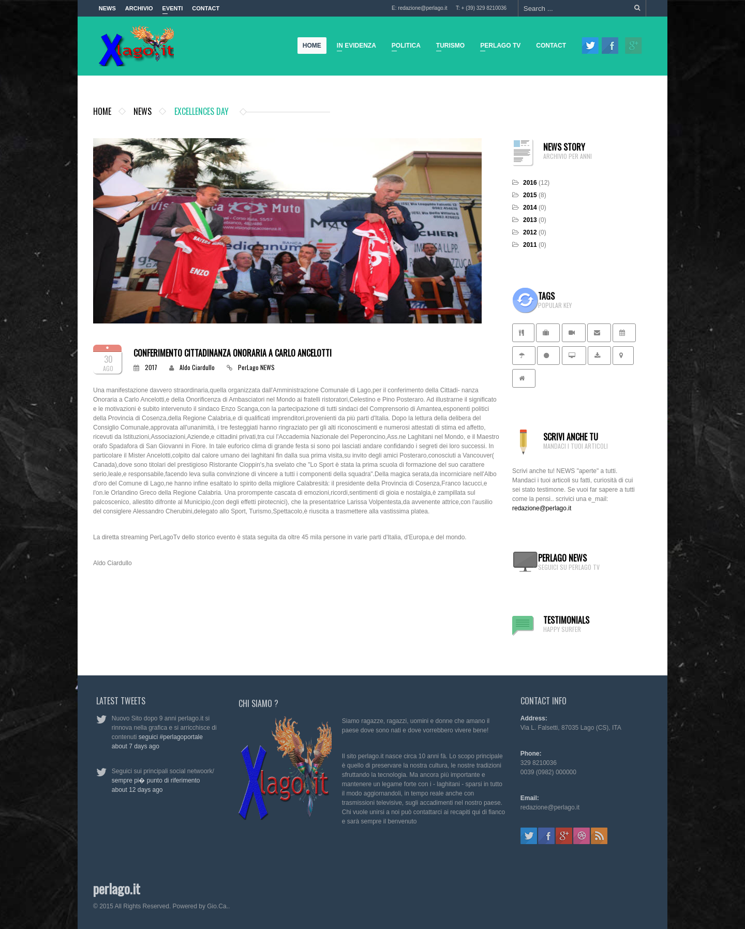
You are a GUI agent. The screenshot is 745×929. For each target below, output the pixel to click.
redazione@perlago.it (541, 508)
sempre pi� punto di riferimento (151, 780)
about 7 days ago (131, 746)
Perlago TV (498, 47)
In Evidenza (354, 47)
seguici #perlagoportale (166, 737)
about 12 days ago (132, 789)
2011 (530, 244)
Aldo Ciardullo (197, 367)
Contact (205, 8)
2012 (530, 232)
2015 (530, 195)
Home (312, 45)
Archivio (139, 8)
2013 (530, 220)
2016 (530, 182)
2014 (530, 207)
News (107, 8)
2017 (151, 367)
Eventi (172, 11)
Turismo (448, 47)
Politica (404, 47)
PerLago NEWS (256, 367)
